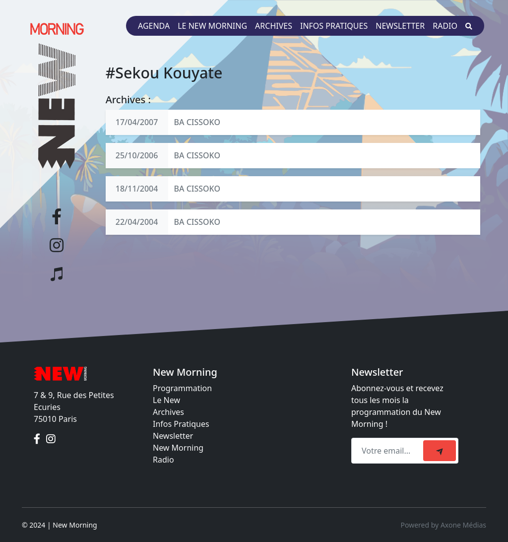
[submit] (439, 450)
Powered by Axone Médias (443, 525)
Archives (273, 25)
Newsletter (400, 25)
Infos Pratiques (181, 423)
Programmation (182, 388)
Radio (445, 25)
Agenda (154, 25)
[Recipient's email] (389, 450)
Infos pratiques (334, 25)
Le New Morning (212, 25)
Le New (166, 400)
